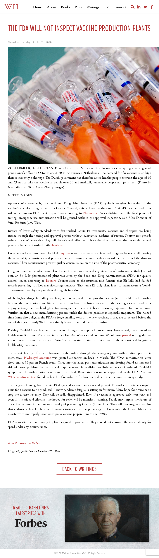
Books (65, 7)
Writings (93, 7)
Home (37, 7)
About (51, 7)
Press (78, 7)
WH (12, 7)
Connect (119, 7)
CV (106, 7)
